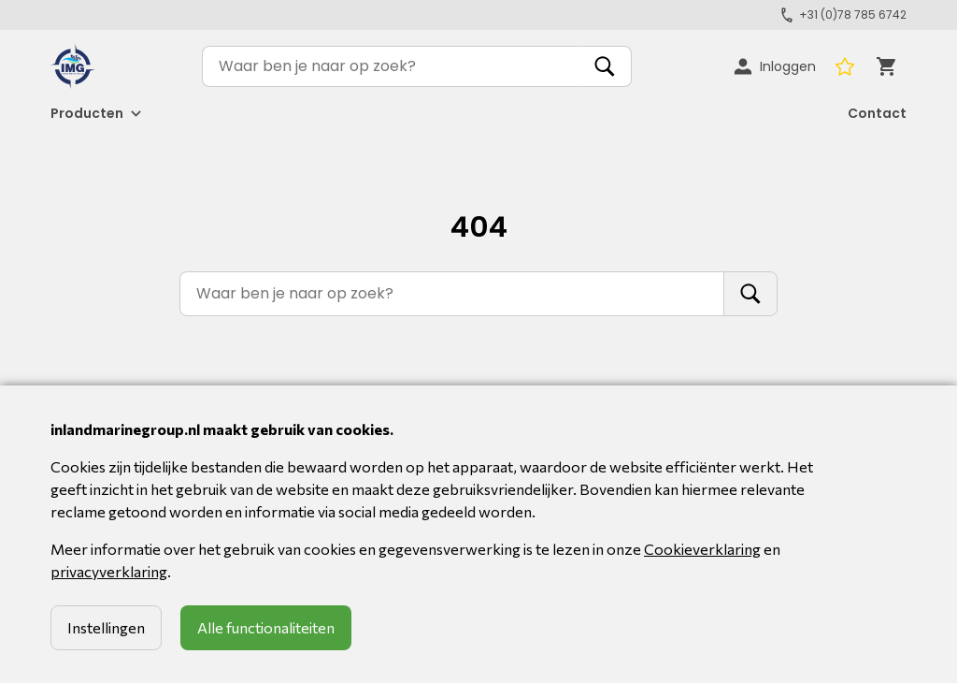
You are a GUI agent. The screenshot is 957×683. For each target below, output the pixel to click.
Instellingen (106, 627)
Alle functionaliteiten (266, 627)
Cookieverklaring (702, 549)
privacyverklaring (108, 571)
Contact (877, 113)
